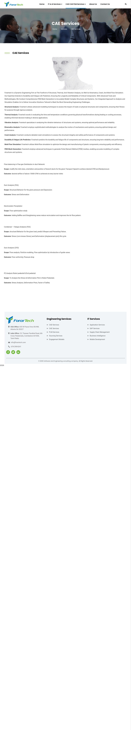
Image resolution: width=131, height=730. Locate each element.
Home (54, 29)
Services (64, 29)
